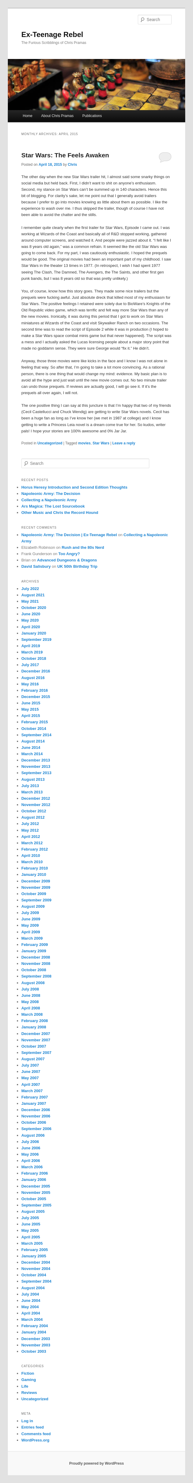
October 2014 (33, 728)
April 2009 (30, 932)
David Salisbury (36, 566)
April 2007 (30, 1084)
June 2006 (30, 1148)
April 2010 (30, 855)
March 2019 (32, 652)
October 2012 (33, 811)
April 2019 (30, 646)
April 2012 (30, 836)
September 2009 (36, 900)
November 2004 (35, 1268)
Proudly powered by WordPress (96, 1463)
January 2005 (33, 1256)
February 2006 (34, 1173)
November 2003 (35, 1345)
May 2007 (30, 1078)
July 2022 (30, 588)
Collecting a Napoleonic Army (49, 500)
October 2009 (33, 893)
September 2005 (36, 1205)
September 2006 (36, 1128)
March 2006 (32, 1167)
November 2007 (35, 1040)
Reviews (29, 1392)
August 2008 (33, 983)
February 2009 (34, 944)
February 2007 (34, 1097)
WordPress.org (35, 1440)
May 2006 (30, 1154)
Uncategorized (49, 443)
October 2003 (33, 1351)
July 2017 (30, 665)
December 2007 (35, 1033)
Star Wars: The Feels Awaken (65, 155)
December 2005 (35, 1186)
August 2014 (33, 741)
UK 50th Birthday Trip (77, 566)
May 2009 (30, 925)
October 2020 (33, 607)
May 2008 (30, 1001)
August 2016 (33, 677)
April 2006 (30, 1160)
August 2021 (33, 595)
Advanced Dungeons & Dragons (67, 560)
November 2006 (35, 1116)
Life (24, 1386)
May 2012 (30, 830)
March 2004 (32, 1319)
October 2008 (33, 970)
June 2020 (30, 614)
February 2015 (34, 722)
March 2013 (32, 792)
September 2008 (36, 976)
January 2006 (33, 1179)
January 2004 (33, 1332)
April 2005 (30, 1237)
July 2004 (30, 1294)
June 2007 (30, 1071)
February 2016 (34, 690)
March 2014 (32, 754)
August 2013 (33, 779)
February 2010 (34, 868)
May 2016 (30, 684)
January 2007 (33, 1103)
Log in (27, 1421)
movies (84, 443)
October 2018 (33, 658)
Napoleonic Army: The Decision (50, 493)
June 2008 (30, 995)
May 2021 (30, 601)
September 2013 (36, 773)
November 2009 (35, 887)
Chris (72, 164)
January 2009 (33, 951)
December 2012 (35, 798)
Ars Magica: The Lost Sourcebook (53, 506)
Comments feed (36, 1434)
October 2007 (33, 1046)
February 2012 (34, 849)
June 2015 (30, 703)
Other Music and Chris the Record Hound (59, 512)
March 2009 (32, 938)
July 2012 (30, 823)
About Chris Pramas (57, 116)
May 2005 (30, 1230)
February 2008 (34, 1020)
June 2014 (30, 747)
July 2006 (30, 1141)
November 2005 (35, 1192)
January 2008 (33, 1027)
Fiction (27, 1373)
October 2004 (33, 1275)
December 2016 (35, 671)
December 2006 (35, 1110)
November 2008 (35, 963)
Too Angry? (69, 553)
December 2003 (35, 1338)
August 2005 (33, 1211)
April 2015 (30, 715)
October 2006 (33, 1122)
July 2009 (30, 912)
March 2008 (32, 1014)
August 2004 (33, 1288)
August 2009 (33, 906)
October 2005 (33, 1199)
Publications (92, 116)
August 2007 (33, 1059)
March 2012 (32, 843)
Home (27, 116)
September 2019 (36, 639)
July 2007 (30, 1065)
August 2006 (33, 1135)
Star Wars (101, 443)
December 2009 (35, 881)
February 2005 (34, 1249)
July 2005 (30, 1218)
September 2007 (36, 1052)
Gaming (28, 1379)
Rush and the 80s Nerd (83, 547)
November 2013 (35, 766)
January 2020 (33, 633)
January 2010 (33, 874)
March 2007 (32, 1091)
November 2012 (35, 804)
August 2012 (33, 817)
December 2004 (35, 1262)
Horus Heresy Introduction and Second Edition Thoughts (74, 487)
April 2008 (30, 1008)
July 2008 (30, 989)
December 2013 (35, 760)
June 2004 (30, 1300)
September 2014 (36, 735)
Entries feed (32, 1427)
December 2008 (35, 957)
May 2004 (30, 1307)
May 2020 (30, 620)
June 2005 (30, 1224)
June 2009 (30, 919)
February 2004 (34, 1326)
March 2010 (32, 862)
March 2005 (32, 1243)
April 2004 (30, 1313)
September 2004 (36, 1281)
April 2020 (30, 627)
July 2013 (30, 785)
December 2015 (35, 696)
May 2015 (30, 709)
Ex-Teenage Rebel (52, 34)
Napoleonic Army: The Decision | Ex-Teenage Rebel (69, 535)
